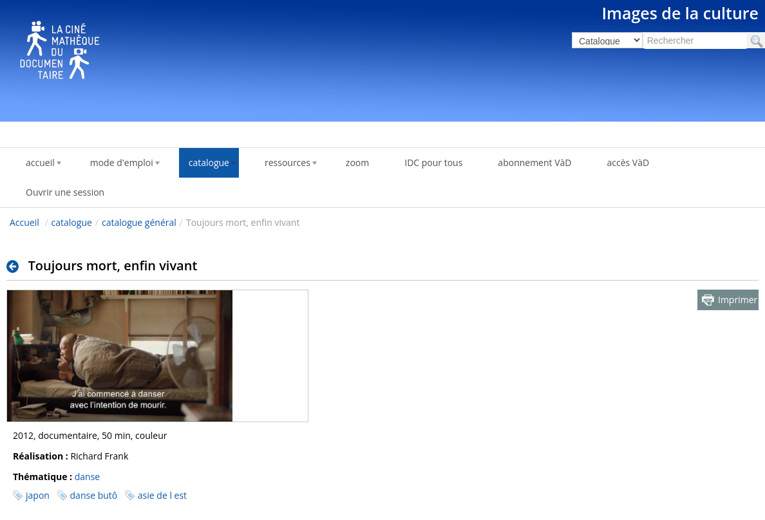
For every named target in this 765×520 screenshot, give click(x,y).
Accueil (24, 222)
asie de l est (162, 495)
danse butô (94, 495)
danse (87, 476)
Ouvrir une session (65, 192)
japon (38, 495)
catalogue (72, 222)
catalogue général (139, 222)
